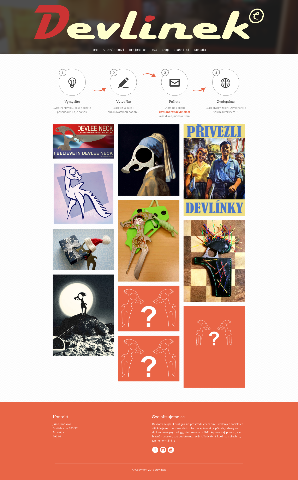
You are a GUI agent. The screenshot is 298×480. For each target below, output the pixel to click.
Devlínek (160, 470)
